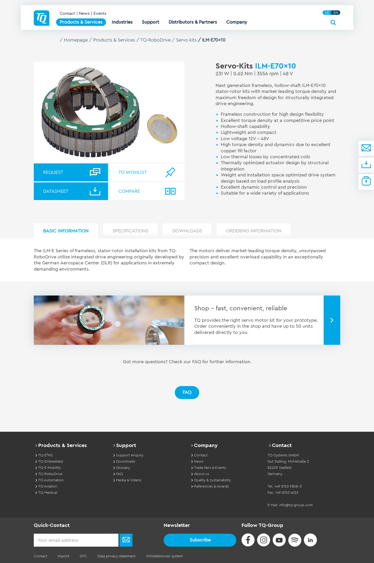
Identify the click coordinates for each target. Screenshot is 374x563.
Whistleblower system (164, 556)
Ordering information (253, 231)
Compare (129, 191)
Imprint (63, 556)
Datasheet (55, 191)
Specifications (130, 231)
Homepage (76, 40)
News (84, 13)
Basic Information (66, 231)
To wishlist (132, 172)
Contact (67, 13)
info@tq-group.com (296, 505)
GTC (83, 556)
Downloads (187, 231)
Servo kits (186, 40)
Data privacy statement (116, 556)
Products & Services (114, 40)
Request (53, 172)
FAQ (187, 392)
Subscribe (200, 540)
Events (100, 13)
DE (327, 13)
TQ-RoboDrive (155, 40)
